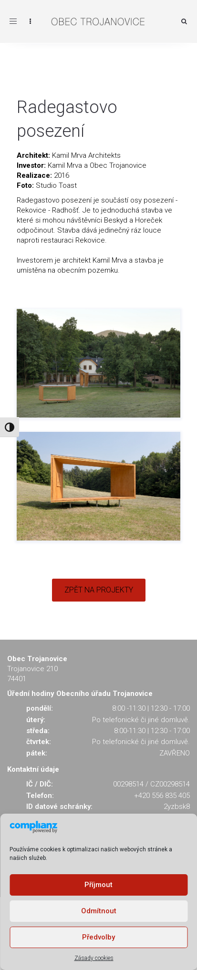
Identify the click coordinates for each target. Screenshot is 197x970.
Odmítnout (98, 911)
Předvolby (98, 937)
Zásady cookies (94, 958)
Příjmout (98, 884)
